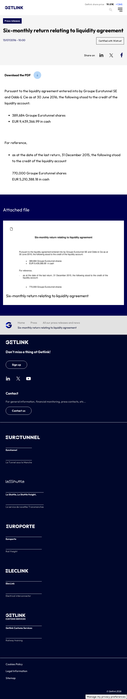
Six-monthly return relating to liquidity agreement (47, 295)
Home (21, 322)
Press (34, 322)
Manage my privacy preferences (106, 696)
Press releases (12, 20)
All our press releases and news (61, 322)
